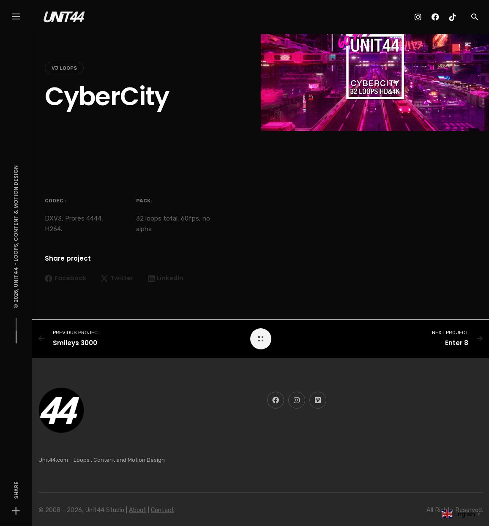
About (137, 510)
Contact (162, 510)
